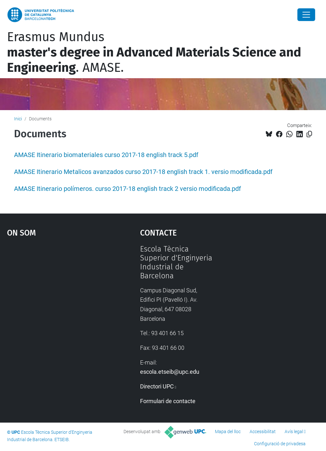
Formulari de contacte (167, 401)
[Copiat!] (309, 134)
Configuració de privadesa (280, 443)
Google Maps (56, 292)
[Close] (306, 14)
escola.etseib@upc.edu (169, 371)
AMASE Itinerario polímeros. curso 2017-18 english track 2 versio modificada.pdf (127, 188)
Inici (18, 118)
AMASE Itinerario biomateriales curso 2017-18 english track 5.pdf (106, 155)
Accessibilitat (263, 431)
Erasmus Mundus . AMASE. (154, 52)
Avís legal (294, 431)
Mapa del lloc (228, 431)
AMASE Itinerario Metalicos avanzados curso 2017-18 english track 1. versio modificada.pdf (143, 172)
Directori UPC (157, 386)
